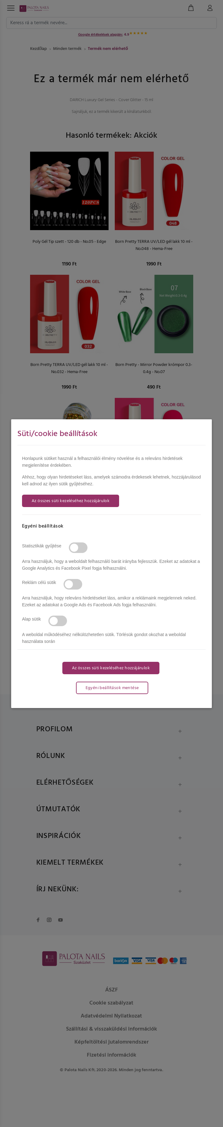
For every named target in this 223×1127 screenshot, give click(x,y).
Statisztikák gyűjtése (41, 545)
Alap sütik (31, 619)
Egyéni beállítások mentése (112, 688)
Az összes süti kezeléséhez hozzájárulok (70, 501)
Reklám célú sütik (39, 582)
